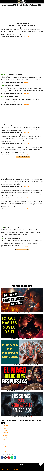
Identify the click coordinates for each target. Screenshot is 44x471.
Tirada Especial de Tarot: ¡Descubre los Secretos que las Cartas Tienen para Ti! (22, 364)
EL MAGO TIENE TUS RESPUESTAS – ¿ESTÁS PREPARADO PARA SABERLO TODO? (22, 390)
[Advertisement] (22, 15)
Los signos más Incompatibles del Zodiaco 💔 (22, 416)
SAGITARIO (6, 446)
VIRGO (4, 451)
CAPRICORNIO (6, 433)
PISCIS (4, 444)
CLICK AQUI (26, 36)
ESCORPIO (5, 435)
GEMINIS (5, 437)
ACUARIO (5, 426)
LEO (4, 439)
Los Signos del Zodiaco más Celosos (22, 312)
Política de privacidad (5, 469)
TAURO (5, 449)
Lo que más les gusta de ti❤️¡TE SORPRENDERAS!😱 (22, 338)
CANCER (5, 430)
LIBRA (4, 442)
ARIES (4, 428)
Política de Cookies (15, 469)
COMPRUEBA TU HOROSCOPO (22, 156)
